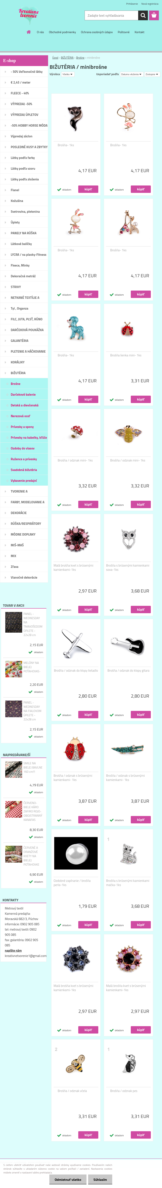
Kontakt (139, 32)
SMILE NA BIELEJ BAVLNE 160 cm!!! (32, 767)
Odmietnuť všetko (68, 1179)
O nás (40, 32)
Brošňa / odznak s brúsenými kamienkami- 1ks (73, 778)
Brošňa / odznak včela (72, 1091)
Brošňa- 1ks (66, 145)
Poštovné (124, 32)
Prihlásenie (132, 4)
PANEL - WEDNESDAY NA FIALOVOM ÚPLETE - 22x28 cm (32, 710)
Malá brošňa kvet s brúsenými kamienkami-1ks (73, 567)
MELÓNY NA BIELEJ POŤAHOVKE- (31, 667)
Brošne (80, 57)
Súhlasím (100, 1179)
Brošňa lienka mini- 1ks (126, 355)
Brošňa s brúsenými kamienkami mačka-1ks (127, 883)
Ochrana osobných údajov (97, 32)
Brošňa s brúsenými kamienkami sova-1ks (127, 567)
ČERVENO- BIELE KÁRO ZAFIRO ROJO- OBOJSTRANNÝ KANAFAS (32, 811)
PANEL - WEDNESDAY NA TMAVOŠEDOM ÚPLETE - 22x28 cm (32, 624)
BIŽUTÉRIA (67, 57)
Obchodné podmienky (62, 32)
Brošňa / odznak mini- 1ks (75, 460)
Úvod (55, 57)
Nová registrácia (149, 4)
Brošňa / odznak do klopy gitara (129, 670)
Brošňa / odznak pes (124, 1091)
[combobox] (132, 74)
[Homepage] (29, 32)
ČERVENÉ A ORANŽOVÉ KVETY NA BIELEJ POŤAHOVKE (31, 856)
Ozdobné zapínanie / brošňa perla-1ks (72, 883)
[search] (143, 15)
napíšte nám (13, 950)
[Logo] (29, 15)
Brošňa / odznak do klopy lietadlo (76, 670)
